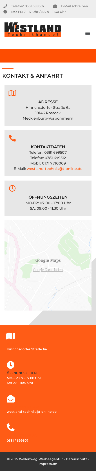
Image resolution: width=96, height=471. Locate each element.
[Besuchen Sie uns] (11, 336)
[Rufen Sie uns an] (11, 427)
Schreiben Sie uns (23, 407)
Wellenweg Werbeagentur (41, 459)
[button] (88, 33)
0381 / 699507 (18, 441)
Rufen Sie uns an (22, 436)
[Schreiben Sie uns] (11, 398)
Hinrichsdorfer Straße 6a (27, 349)
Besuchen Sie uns (23, 344)
